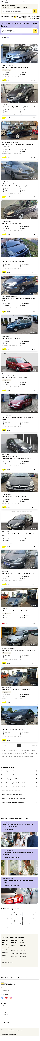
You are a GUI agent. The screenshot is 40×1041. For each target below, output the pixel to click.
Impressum (20, 1025)
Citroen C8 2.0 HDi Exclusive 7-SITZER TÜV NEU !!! (18, 569)
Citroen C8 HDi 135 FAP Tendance (13, 256)
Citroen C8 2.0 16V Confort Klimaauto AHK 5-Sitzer (18, 646)
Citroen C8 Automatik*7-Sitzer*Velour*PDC (16, 63)
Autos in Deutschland (7, 973)
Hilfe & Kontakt (5, 1018)
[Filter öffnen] (19, 30)
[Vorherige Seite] (4, 741)
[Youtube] (6, 993)
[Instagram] (10, 993)
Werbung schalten (6, 1007)
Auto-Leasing (8, 825)
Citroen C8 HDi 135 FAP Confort (12, 724)
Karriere (3, 1001)
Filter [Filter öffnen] (5, 37)
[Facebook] (2, 993)
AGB (2, 1025)
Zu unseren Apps (5, 986)
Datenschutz (10, 1025)
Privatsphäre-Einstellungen (8, 1029)
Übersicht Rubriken (6, 1010)
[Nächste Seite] (35, 741)
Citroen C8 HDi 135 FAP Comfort (12, 219)
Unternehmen (4, 1004)
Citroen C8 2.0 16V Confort (11, 334)
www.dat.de (3, 753)
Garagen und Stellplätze (11, 881)
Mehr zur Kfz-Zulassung (11, 853)
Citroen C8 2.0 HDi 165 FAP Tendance (14, 492)
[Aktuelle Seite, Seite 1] (19, 741)
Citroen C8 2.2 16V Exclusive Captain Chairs (16, 606)
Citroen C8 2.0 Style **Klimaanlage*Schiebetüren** (18, 102)
